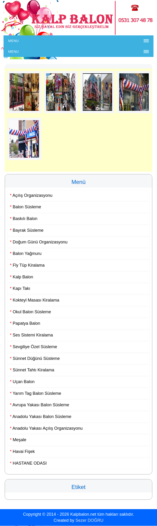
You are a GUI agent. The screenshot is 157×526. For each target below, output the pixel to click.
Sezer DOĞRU (89, 520)
